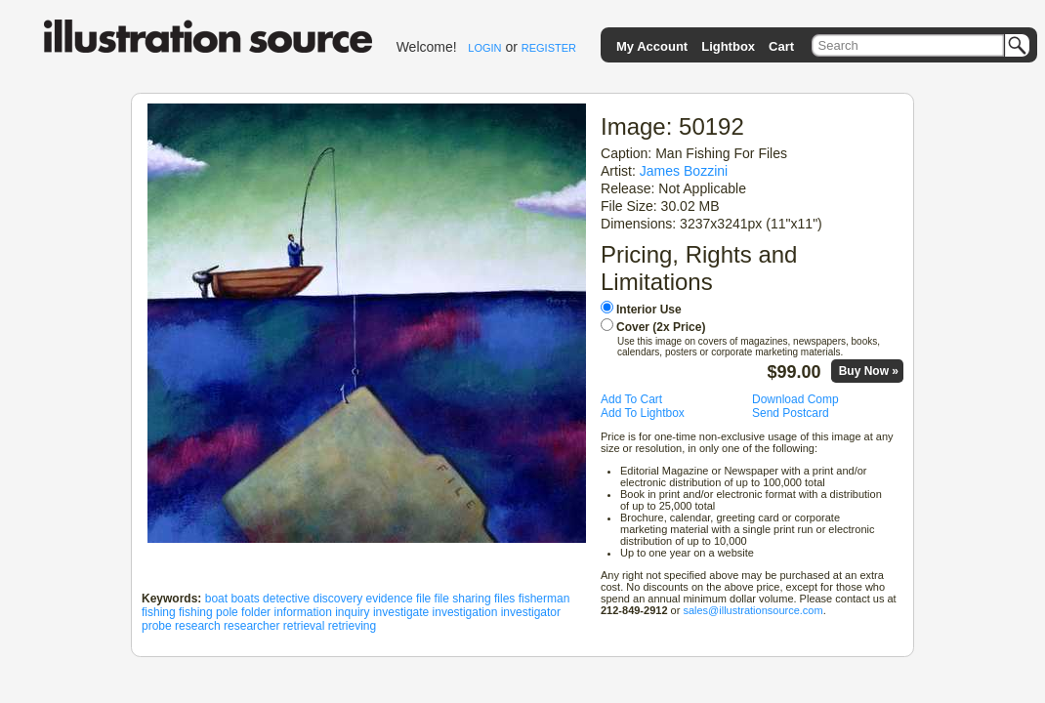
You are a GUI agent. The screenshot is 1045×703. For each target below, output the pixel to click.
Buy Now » (869, 371)
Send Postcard (790, 413)
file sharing (463, 598)
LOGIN (484, 48)
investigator (531, 612)
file (423, 598)
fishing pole (208, 612)
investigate (401, 612)
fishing (159, 612)
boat (216, 598)
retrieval (304, 626)
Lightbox (728, 46)
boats (244, 598)
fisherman (544, 598)
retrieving (352, 626)
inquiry (352, 612)
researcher (251, 626)
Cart (781, 46)
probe (157, 626)
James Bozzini (684, 171)
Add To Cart (631, 399)
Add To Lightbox (643, 413)
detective (286, 598)
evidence (389, 598)
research (198, 626)
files (504, 598)
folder (256, 612)
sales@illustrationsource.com (752, 610)
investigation (465, 612)
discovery (337, 598)
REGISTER (549, 48)
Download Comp (795, 399)
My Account (652, 46)
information (302, 612)
